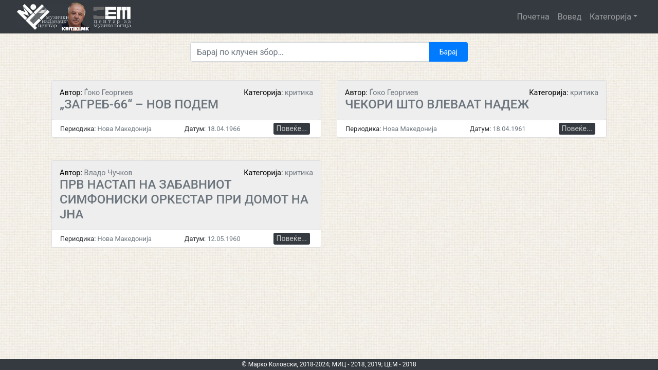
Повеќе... (292, 128)
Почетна (533, 17)
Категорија (610, 17)
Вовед (569, 17)
